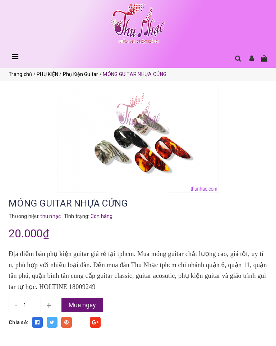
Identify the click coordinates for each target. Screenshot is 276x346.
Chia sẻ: (18, 322)
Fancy (80, 322)
